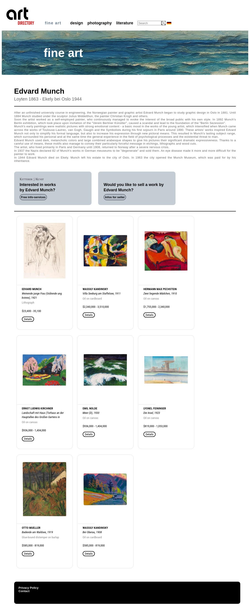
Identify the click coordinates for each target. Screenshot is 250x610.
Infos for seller (115, 197)
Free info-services (33, 197)
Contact (24, 591)
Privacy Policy (28, 587)
